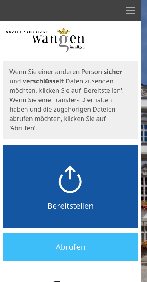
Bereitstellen (70, 206)
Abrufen (70, 247)
